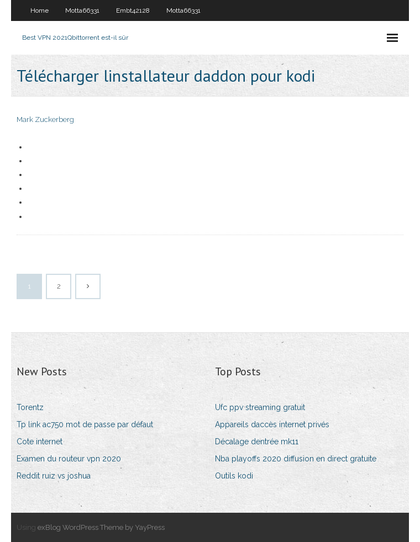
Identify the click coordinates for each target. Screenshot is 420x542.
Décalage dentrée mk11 (256, 441)
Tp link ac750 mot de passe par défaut (85, 424)
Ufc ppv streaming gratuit (260, 407)
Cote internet (39, 441)
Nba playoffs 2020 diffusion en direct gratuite (295, 458)
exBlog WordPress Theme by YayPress (101, 527)
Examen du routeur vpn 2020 (69, 458)
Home (39, 10)
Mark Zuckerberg (45, 119)
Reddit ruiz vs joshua (54, 475)
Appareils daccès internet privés (272, 424)
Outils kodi (234, 475)
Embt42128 (133, 10)
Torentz (30, 407)
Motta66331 (82, 10)
